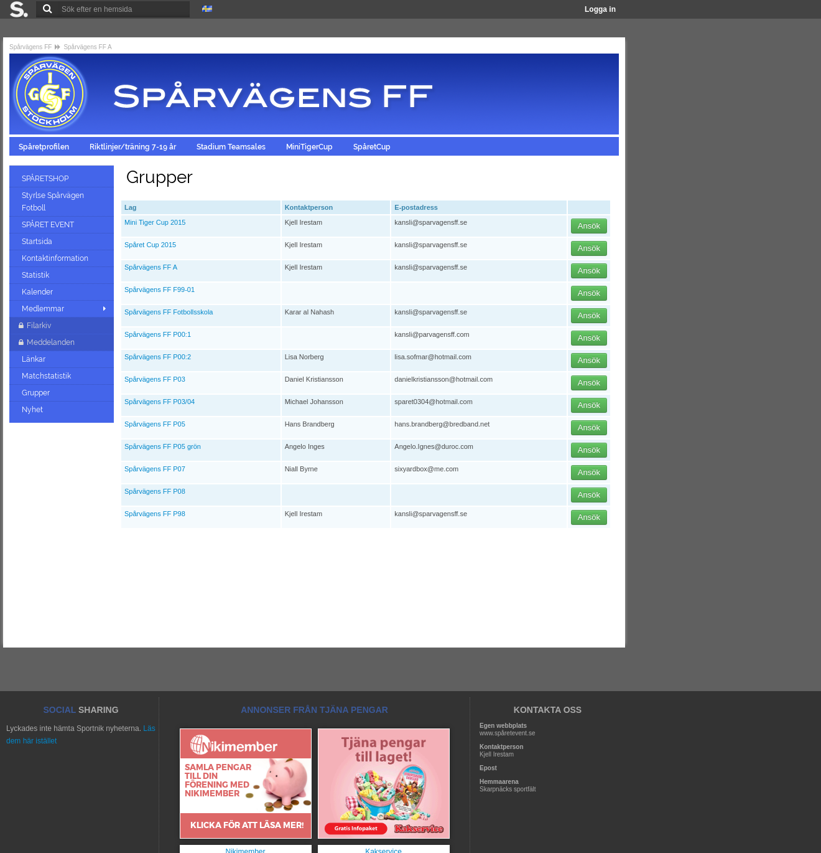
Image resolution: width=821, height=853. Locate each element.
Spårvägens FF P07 (154, 469)
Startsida (38, 241)
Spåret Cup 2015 (150, 244)
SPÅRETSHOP (46, 178)
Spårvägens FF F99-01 (159, 289)
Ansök (589, 225)
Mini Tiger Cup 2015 (154, 222)
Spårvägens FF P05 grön (162, 446)
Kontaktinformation (56, 258)
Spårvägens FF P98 (154, 513)
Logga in (600, 9)
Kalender (38, 292)
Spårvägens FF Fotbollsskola (168, 312)
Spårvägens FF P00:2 (157, 357)
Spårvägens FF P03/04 (159, 401)
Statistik (36, 275)
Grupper (37, 393)
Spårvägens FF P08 (154, 491)
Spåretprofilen (45, 147)
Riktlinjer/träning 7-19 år (134, 147)
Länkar (34, 359)
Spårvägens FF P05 (154, 424)
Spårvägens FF (30, 47)
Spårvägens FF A (87, 47)
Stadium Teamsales (232, 147)
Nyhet (33, 409)
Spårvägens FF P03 (154, 379)
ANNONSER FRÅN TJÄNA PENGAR (314, 710)
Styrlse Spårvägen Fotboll (53, 201)
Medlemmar (43, 308)
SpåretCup (372, 147)
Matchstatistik (47, 376)
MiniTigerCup (310, 147)
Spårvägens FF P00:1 (157, 334)
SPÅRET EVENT (49, 224)
